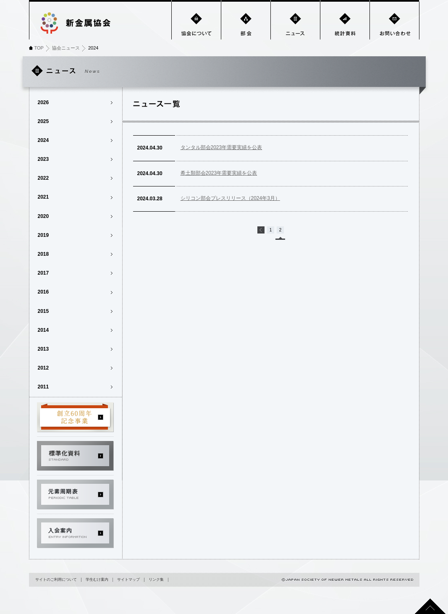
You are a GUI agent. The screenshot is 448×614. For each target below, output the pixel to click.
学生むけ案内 (97, 579)
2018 (43, 254)
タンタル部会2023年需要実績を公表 (221, 147)
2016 (43, 292)
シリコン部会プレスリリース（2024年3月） (230, 198)
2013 (43, 349)
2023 (43, 159)
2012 (43, 368)
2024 (43, 140)
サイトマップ (128, 579)
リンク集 (156, 579)
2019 (43, 235)
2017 (43, 273)
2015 (43, 311)
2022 (43, 178)
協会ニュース (66, 47)
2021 (43, 197)
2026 (43, 102)
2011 (43, 387)
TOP (39, 47)
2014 (43, 330)
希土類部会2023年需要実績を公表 (219, 173)
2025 (43, 121)
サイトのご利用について (56, 579)
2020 (43, 216)
